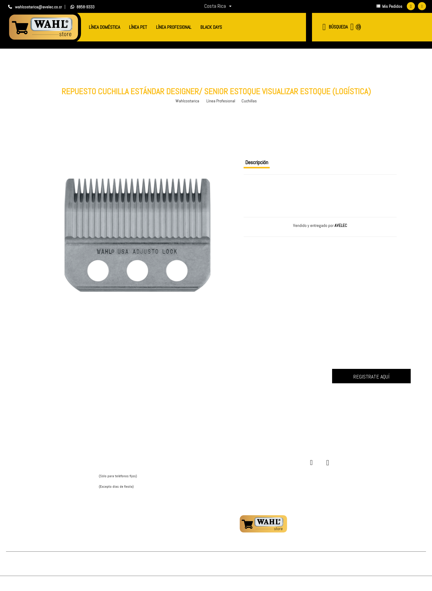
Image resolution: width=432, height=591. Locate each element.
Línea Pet (138, 27)
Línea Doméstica (104, 27)
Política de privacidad (58, 465)
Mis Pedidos (389, 7)
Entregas (191, 471)
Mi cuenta (191, 458)
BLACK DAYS (211, 27)
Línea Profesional (173, 27)
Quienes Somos (54, 458)
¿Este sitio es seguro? (203, 478)
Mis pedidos (193, 465)
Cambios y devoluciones (204, 484)
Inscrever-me (371, 376)
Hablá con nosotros (116, 493)
